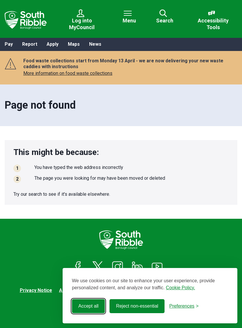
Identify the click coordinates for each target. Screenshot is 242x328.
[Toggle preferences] (184, 306)
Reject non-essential (137, 306)
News (95, 44)
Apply (53, 44)
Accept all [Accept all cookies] (88, 306)
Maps (74, 44)
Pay (9, 44)
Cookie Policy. (180, 287)
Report (29, 44)
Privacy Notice (36, 290)
